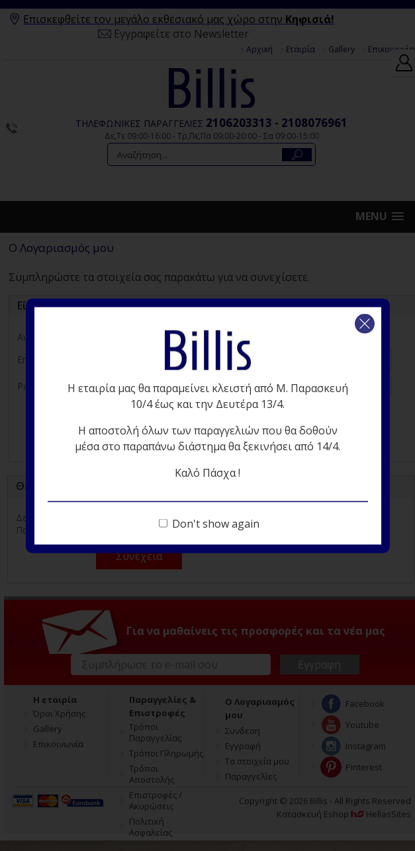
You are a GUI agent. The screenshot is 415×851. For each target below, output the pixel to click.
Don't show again (215, 523)
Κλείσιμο (365, 323)
